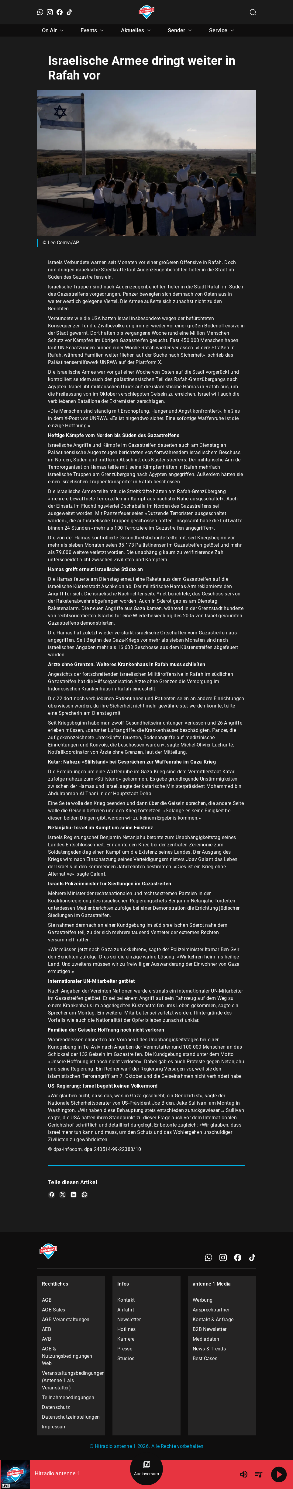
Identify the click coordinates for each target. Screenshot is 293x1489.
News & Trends (209, 1349)
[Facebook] (60, 12)
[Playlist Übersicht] (258, 1474)
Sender (181, 30)
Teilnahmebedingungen (68, 1397)
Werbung (202, 1300)
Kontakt (126, 1300)
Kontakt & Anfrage (213, 1319)
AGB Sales (53, 1310)
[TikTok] (69, 12)
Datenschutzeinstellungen (71, 1417)
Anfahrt (125, 1310)
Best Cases (205, 1358)
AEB (46, 1329)
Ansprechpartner (211, 1310)
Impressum (54, 1427)
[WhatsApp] (40, 12)
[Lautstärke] (244, 1474)
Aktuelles (137, 30)
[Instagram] (50, 12)
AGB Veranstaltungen (66, 1319)
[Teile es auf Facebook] (51, 1194)
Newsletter (129, 1319)
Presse (124, 1349)
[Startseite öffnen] (147, 12)
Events (93, 30)
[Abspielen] (279, 1474)
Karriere (125, 1339)
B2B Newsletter (209, 1329)
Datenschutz (56, 1407)
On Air (53, 30)
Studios (125, 1358)
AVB (46, 1339)
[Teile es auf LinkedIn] (73, 1194)
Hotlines (126, 1329)
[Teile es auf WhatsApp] (84, 1194)
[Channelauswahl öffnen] (253, 12)
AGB (47, 1300)
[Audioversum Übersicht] (146, 1468)
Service (222, 30)
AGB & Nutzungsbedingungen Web (67, 1356)
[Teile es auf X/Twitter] (62, 1194)
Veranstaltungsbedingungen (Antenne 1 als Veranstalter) (71, 1380)
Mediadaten (206, 1339)
